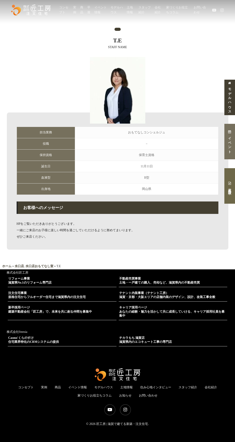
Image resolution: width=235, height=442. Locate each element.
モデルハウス (229, 97)
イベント (229, 141)
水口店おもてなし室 (39, 266)
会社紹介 (211, 387)
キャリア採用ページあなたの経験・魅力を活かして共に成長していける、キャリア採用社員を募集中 (172, 311)
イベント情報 (77, 387)
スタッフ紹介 (188, 387)
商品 (58, 387)
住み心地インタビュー (155, 387)
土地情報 (126, 387)
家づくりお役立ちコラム (95, 395)
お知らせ (125, 395)
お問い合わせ (148, 395)
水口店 (19, 266)
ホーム (7, 266)
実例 (44, 387)
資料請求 (229, 186)
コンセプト (26, 387)
